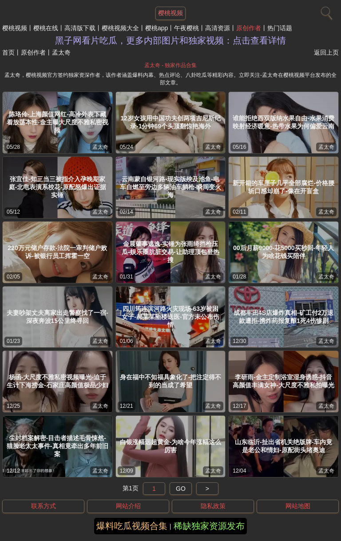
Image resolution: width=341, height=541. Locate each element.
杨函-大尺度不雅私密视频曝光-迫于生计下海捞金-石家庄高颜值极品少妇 (57, 381)
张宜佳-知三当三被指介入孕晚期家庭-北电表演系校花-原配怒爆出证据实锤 (57, 187)
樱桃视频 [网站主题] (170, 12)
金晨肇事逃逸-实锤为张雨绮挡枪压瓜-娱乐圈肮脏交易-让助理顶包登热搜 (170, 251)
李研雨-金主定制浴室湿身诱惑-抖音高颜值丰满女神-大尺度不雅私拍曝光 (283, 381)
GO (181, 488)
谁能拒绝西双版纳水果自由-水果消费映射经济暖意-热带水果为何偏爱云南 (283, 122)
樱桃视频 (14, 28)
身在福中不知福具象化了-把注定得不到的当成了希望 (171, 381)
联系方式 (43, 505)
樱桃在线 (45, 28)
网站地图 (297, 505)
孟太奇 (100, 147)
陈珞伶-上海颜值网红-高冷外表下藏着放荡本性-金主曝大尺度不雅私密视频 (57, 122)
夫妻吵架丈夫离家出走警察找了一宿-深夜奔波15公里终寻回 (57, 316)
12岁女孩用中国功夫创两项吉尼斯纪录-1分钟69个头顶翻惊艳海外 (170, 122)
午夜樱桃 (186, 28)
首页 (8, 52)
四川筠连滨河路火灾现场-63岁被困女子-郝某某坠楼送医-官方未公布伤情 (170, 316)
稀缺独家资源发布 (209, 526)
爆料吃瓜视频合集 (131, 526)
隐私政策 (213, 505)
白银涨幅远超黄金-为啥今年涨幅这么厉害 (171, 445)
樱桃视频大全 (120, 28)
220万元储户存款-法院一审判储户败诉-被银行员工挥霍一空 (57, 251)
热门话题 (279, 28)
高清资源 (217, 28)
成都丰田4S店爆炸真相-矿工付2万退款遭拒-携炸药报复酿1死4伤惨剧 (284, 316)
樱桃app (156, 28)
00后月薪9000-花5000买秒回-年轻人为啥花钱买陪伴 (283, 251)
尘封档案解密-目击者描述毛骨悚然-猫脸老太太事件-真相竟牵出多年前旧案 (57, 445)
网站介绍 (128, 505)
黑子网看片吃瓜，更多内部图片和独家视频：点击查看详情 (170, 40)
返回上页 (326, 52)
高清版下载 (79, 28)
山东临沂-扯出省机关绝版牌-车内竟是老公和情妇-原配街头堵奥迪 (283, 445)
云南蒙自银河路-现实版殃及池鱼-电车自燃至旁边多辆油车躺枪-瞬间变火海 (171, 187)
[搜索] (325, 11)
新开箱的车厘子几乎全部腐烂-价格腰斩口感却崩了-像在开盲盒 (283, 187)
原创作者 (248, 28)
